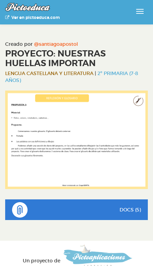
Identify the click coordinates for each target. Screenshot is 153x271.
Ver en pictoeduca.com (32, 17)
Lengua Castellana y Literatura (49, 73)
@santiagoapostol (56, 44)
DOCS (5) (76, 210)
